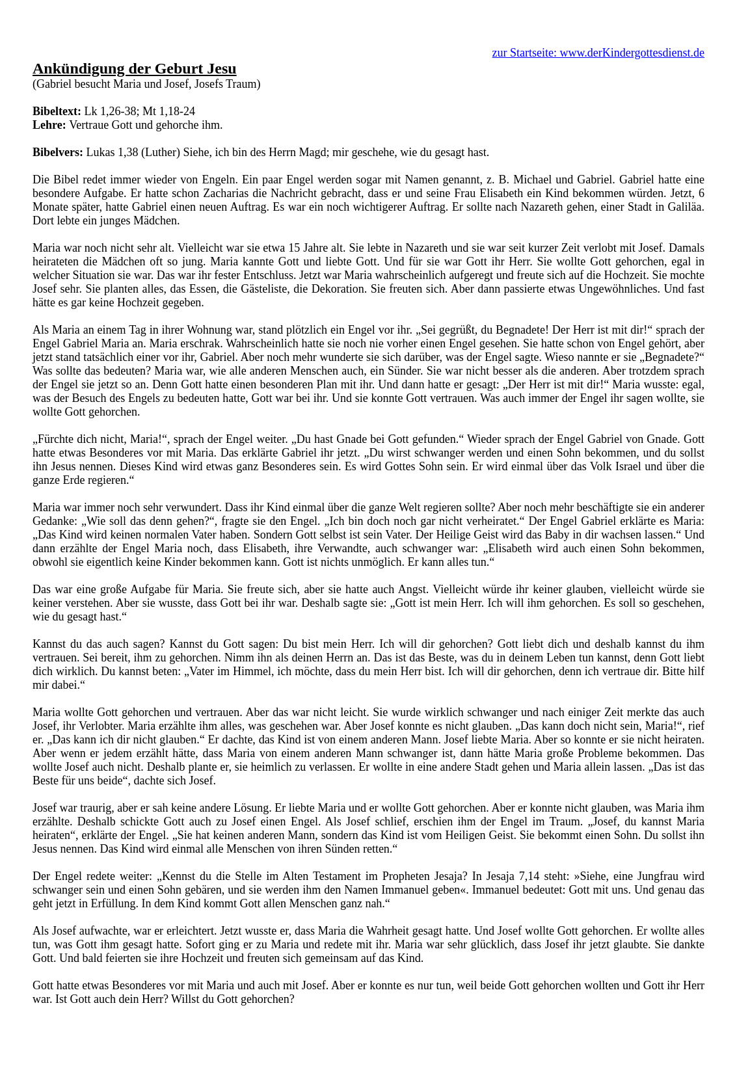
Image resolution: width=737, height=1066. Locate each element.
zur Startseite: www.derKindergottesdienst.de (598, 52)
